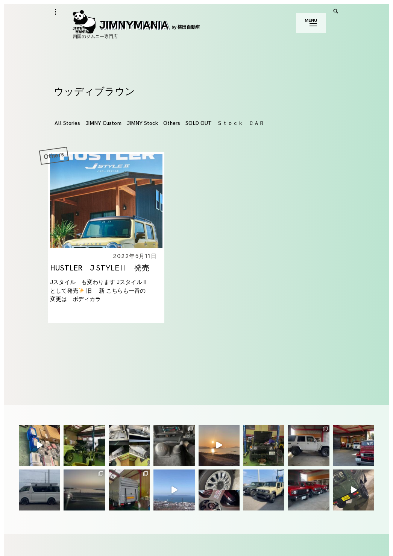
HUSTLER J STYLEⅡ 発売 (99, 268)
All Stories (67, 123)
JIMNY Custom (103, 123)
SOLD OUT (198, 123)
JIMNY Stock (142, 123)
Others (171, 123)
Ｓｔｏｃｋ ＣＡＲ (240, 123)
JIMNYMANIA (136, 25)
